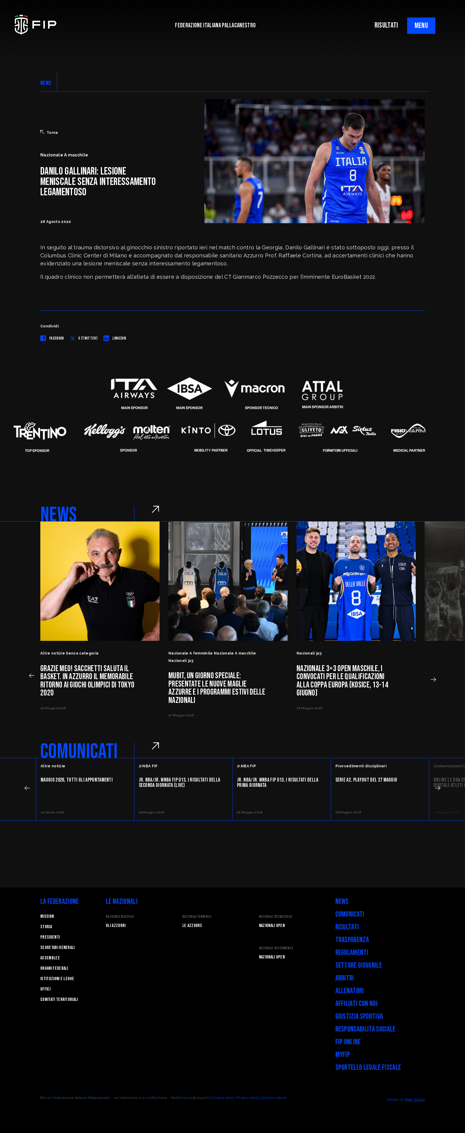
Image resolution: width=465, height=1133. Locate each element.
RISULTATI (386, 25)
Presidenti (50, 937)
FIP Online (348, 1042)
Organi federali (54, 968)
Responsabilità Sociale (365, 1029)
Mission (47, 916)
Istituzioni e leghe (57, 979)
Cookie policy (224, 1098)
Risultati (347, 927)
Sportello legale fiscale (368, 1067)
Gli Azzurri (116, 925)
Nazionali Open (272, 925)
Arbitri (344, 978)
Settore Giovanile (358, 965)
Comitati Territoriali (59, 999)
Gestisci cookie (273, 1098)
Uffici (45, 989)
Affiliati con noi (356, 1003)
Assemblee (50, 958)
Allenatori (349, 991)
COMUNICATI (79, 751)
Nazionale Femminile (196, 917)
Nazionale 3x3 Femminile (276, 948)
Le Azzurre (192, 925)
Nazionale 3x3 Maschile (276, 917)
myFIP (342, 1054)
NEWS (45, 83)
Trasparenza (352, 940)
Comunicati (349, 914)
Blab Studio (415, 1099)
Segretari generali (57, 947)
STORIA (46, 927)
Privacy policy (247, 1098)
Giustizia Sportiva (359, 1016)
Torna (49, 132)
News (342, 901)
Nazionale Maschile (120, 917)
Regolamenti (352, 952)
